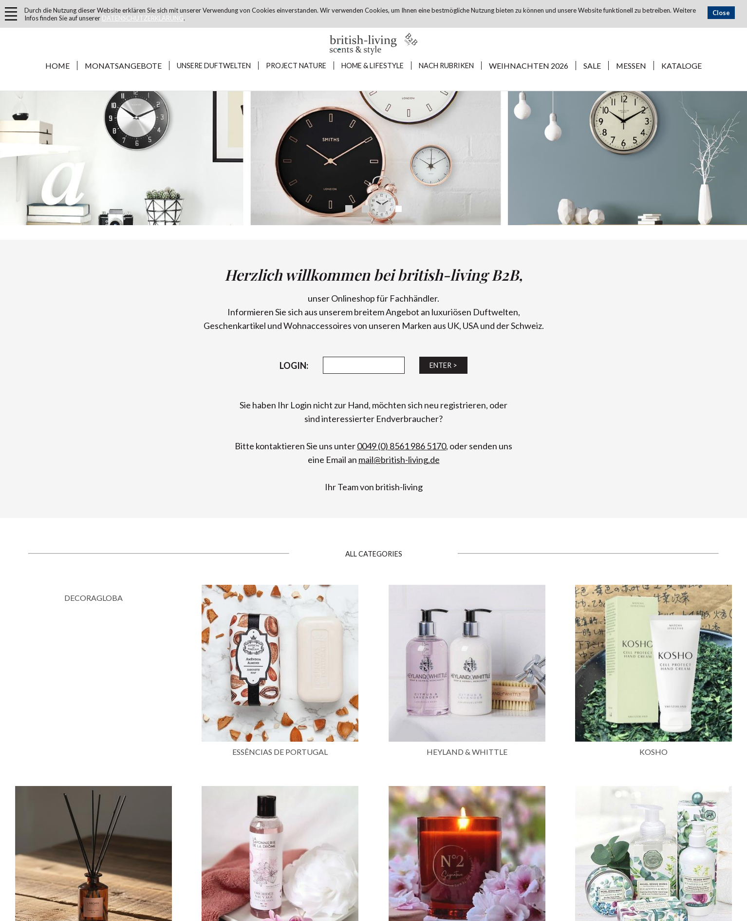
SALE (592, 65)
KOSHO (653, 751)
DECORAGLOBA (93, 597)
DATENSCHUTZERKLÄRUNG (143, 18)
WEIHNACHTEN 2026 (528, 65)
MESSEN (631, 65)
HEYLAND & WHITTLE (467, 751)
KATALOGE (681, 65)
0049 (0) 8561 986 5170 (401, 446)
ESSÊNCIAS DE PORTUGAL (280, 751)
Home (57, 65)
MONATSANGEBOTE (123, 65)
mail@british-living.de (399, 459)
